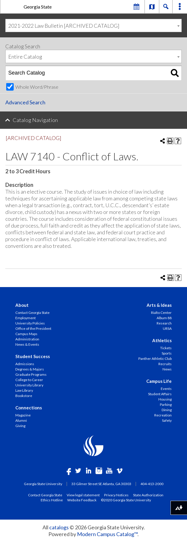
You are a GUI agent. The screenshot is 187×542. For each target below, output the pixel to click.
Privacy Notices (116, 495)
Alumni (21, 420)
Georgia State (38, 6)
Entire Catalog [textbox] (25, 56)
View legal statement (83, 495)
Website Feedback (81, 500)
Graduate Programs (31, 374)
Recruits (165, 364)
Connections (28, 407)
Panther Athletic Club (155, 358)
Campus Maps (26, 334)
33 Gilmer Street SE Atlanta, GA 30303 (101, 484)
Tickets (166, 348)
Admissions (24, 364)
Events (166, 388)
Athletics (162, 340)
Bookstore (23, 395)
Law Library (24, 390)
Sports (167, 353)
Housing (165, 399)
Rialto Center (161, 312)
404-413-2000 (151, 484)
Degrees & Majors (29, 369)
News (167, 369)
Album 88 (164, 318)
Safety (167, 420)
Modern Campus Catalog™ (107, 534)
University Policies (30, 323)
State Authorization (148, 495)
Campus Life (159, 381)
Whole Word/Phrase (36, 87)
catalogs (59, 527)
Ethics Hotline (52, 500)
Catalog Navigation (35, 120)
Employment (25, 318)
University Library (29, 385)
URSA (167, 328)
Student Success (32, 356)
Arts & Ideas (159, 305)
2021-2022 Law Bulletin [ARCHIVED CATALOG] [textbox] (63, 25)
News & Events (27, 344)
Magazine (23, 415)
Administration (27, 339)
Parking (166, 404)
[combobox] (93, 25)
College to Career (29, 380)
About (22, 305)
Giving (20, 426)
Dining (167, 410)
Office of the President (33, 328)
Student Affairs (160, 394)
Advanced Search (25, 102)
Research (164, 323)
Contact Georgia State (32, 312)
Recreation (163, 415)
